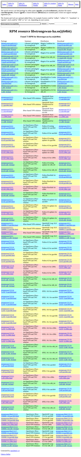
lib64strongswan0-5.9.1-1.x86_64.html (9, 87)
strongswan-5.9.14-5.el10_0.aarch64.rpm (66, 291)
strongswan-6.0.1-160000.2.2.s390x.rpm (66, 233)
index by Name (61, 4)
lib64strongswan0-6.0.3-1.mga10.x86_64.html (9, 48)
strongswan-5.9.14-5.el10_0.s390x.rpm (65, 328)
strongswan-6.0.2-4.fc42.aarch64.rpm (65, 201)
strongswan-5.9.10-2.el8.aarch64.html (7, 389)
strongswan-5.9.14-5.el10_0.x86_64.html (8, 346)
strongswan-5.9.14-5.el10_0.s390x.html (8, 328)
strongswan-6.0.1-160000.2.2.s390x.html (9, 233)
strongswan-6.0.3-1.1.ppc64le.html (7, 104)
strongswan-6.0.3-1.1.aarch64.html (7, 98)
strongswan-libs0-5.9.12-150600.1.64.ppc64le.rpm (64, 419)
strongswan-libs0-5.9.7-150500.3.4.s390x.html (9, 440)
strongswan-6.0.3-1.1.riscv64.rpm (65, 110)
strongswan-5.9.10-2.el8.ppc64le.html (7, 395)
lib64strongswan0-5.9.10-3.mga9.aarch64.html (9, 70)
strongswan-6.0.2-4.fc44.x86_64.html (7, 194)
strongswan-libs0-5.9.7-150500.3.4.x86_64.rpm (64, 445)
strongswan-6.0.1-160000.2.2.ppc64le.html (9, 228)
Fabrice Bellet (5, 454)
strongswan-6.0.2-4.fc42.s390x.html (7, 213)
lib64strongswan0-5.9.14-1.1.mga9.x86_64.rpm (65, 57)
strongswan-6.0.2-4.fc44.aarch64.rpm (65, 176)
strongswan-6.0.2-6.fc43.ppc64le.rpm (65, 139)
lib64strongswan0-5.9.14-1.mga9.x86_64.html (9, 65)
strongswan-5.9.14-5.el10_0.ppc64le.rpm (66, 310)
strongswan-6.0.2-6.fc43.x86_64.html (7, 164)
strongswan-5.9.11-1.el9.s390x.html (7, 377)
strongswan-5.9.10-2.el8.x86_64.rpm (65, 408)
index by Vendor (36, 4)
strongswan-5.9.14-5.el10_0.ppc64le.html (8, 310)
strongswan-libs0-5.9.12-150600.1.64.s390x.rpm (64, 423)
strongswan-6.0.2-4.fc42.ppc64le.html (8, 207)
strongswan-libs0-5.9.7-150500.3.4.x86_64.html (9, 445)
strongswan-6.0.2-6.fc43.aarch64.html (8, 127)
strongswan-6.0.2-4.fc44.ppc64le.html (8, 182)
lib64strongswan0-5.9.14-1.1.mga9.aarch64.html (9, 53)
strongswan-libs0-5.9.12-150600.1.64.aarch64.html (10, 415)
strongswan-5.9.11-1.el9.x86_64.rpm (65, 383)
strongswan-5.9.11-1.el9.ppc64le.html (7, 371)
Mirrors (70, 4)
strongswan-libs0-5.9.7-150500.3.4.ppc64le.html (9, 436)
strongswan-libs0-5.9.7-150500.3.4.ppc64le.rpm (64, 436)
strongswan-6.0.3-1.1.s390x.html (7, 116)
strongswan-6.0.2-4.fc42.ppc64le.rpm (65, 207)
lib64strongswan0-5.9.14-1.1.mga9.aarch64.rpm (65, 53)
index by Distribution (23, 4)
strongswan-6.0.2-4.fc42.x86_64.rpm (65, 219)
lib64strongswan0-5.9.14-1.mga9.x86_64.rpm (65, 65)
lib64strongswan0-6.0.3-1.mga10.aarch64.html (9, 44)
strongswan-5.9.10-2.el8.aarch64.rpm (65, 389)
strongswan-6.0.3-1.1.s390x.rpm (65, 116)
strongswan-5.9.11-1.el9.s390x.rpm (65, 377)
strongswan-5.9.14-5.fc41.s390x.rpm (65, 267)
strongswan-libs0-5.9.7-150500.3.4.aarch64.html (9, 432)
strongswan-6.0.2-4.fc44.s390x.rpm (65, 188)
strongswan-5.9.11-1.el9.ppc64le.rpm (65, 371)
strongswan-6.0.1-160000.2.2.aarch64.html (9, 224)
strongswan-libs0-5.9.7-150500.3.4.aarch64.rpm (64, 432)
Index (4, 4)
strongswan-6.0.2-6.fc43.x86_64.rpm (65, 164)
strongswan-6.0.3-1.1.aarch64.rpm (65, 98)
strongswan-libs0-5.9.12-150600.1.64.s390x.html (9, 423)
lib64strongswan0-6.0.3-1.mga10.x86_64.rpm (65, 48)
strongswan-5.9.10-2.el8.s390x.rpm (65, 402)
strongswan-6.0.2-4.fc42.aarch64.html (8, 201)
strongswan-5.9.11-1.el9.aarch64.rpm (65, 365)
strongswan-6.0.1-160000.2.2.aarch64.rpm (67, 224)
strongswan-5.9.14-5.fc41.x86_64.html (7, 279)
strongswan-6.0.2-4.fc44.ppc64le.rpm (65, 182)
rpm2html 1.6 (15, 451)
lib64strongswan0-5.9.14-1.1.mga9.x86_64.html (9, 57)
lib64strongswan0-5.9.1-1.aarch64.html (9, 78)
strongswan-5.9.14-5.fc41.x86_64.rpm (65, 279)
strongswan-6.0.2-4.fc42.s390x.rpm (65, 213)
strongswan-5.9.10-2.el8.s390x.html (7, 402)
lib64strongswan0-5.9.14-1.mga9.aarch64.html (9, 61)
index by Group (11, 4)
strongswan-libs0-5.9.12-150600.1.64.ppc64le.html (10, 419)
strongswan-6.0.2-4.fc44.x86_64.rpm (65, 194)
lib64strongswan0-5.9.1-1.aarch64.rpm (65, 78)
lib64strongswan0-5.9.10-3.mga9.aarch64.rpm (65, 70)
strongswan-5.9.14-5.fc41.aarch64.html (8, 242)
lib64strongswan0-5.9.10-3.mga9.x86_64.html (9, 74)
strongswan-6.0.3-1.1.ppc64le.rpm (65, 104)
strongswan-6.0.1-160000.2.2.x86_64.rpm (67, 237)
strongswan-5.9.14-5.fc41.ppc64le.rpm (65, 254)
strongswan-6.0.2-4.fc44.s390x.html (7, 188)
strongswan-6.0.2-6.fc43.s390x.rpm (65, 151)
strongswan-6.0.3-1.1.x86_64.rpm (65, 121)
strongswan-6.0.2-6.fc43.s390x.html (7, 151)
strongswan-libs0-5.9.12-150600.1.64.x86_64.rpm (64, 428)
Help (76, 4)
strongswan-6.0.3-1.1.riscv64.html (7, 110)
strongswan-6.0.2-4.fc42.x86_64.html (7, 219)
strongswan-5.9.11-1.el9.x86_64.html (7, 383)
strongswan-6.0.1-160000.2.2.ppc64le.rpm (67, 228)
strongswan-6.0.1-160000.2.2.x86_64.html (9, 237)
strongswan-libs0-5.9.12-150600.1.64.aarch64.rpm (64, 415)
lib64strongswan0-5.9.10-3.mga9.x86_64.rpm (65, 74)
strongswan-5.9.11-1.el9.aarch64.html (7, 365)
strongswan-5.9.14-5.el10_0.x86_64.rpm (66, 346)
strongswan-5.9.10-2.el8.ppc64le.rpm (65, 395)
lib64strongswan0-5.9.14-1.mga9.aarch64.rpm (65, 61)
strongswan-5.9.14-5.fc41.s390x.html (7, 267)
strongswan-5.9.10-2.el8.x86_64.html (7, 408)
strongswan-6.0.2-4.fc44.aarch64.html (8, 176)
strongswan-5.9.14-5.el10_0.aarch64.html (8, 291)
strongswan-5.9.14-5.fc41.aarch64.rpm (65, 242)
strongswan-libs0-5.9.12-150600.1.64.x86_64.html (10, 428)
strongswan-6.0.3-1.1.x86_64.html (7, 121)
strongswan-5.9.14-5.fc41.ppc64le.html (8, 254)
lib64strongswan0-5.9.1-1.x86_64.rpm (65, 87)
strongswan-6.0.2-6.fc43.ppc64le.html (8, 139)
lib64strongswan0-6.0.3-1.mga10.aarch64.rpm (65, 44)
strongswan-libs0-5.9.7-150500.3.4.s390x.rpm (64, 440)
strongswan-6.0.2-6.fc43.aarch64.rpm (65, 127)
